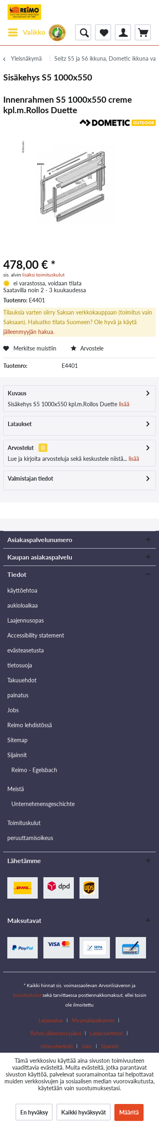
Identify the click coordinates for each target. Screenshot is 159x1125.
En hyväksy (34, 1112)
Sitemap (17, 740)
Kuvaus (17, 393)
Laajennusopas (25, 620)
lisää (123, 404)
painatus (17, 695)
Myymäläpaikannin (93, 1020)
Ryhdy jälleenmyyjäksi (55, 1033)
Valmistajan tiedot (30, 478)
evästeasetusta (25, 650)
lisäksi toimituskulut (43, 275)
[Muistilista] (103, 32)
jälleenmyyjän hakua (28, 331)
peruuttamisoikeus (30, 837)
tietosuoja (19, 665)
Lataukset (20, 423)
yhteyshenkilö (56, 1046)
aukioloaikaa (22, 605)
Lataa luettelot (106, 1033)
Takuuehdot (22, 680)
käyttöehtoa (22, 590)
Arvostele (87, 348)
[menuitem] (26, 32)
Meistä (15, 788)
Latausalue (51, 1020)
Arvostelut (21, 447)
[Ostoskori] (143, 32)
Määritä (129, 1112)
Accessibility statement (35, 635)
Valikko (26, 31)
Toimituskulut (24, 822)
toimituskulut (27, 995)
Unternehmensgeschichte (43, 803)
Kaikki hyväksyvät (83, 1112)
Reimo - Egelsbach (34, 769)
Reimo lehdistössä (29, 725)
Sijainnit (17, 754)
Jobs (13, 710)
